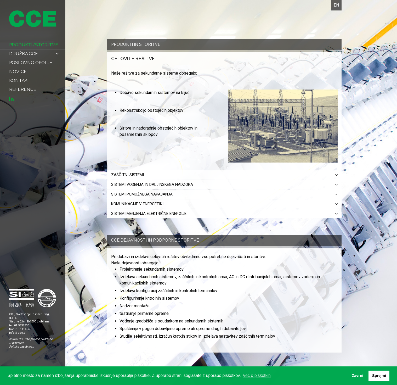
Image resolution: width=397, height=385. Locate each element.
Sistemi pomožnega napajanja (224, 194)
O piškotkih (16, 343)
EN (336, 5)
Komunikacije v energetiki (224, 204)
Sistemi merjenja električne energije (224, 213)
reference (22, 89)
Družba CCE (34, 53)
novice (18, 71)
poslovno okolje (30, 62)
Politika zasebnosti (21, 346)
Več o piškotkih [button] (257, 375)
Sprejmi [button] (379, 375)
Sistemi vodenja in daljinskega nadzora (224, 184)
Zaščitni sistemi (224, 174)
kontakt (20, 80)
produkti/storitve (33, 44)
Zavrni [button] (357, 375)
